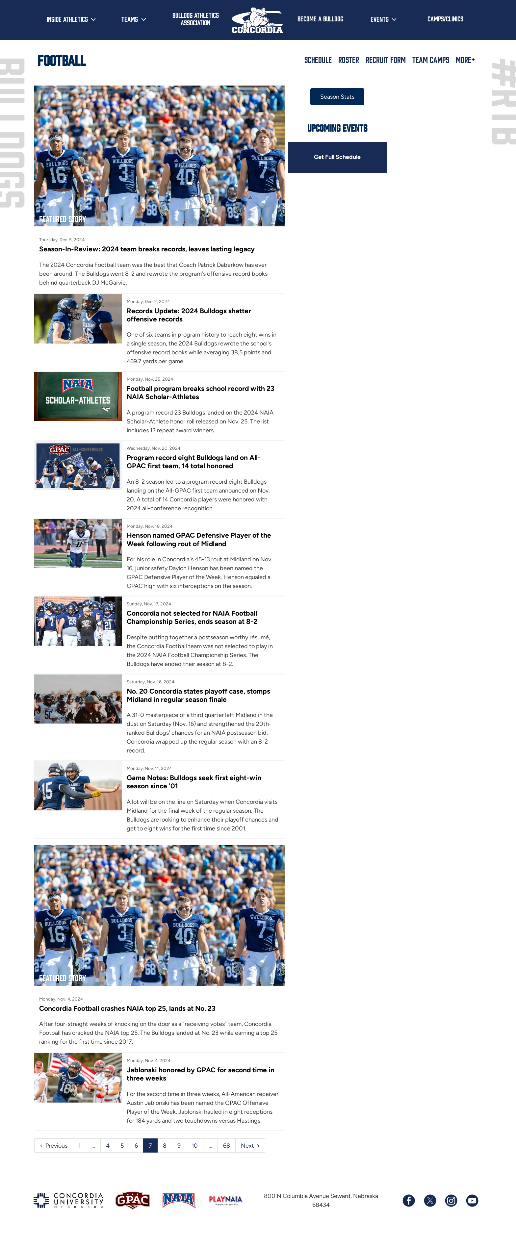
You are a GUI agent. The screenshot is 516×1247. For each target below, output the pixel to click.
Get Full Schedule (333, 157)
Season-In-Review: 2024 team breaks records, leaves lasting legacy (147, 246)
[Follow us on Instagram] (450, 1214)
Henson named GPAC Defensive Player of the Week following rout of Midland (197, 537)
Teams (129, 18)
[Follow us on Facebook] (408, 1214)
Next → (250, 1158)
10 (195, 1158)
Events (380, 18)
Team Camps (430, 59)
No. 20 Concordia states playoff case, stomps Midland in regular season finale (197, 693)
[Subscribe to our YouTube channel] (471, 1214)
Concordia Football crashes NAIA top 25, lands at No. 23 (127, 1013)
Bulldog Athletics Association (195, 19)
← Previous (53, 1158)
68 (226, 1158)
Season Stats (333, 96)
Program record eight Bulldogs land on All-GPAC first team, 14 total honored (192, 459)
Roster (348, 59)
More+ (465, 59)
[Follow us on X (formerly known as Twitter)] (429, 1214)
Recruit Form (386, 59)
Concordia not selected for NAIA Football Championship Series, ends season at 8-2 (190, 615)
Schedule (318, 59)
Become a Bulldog (320, 18)
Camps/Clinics (445, 18)
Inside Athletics (67, 18)
